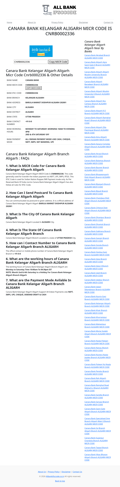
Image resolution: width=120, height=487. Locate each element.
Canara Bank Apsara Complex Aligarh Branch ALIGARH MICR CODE (98, 147)
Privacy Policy (57, 22)
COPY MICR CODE (33, 88)
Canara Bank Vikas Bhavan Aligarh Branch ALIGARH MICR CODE (98, 457)
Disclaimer (83, 22)
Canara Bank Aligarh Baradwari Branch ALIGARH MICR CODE (96, 84)
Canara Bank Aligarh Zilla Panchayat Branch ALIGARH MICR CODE (96, 130)
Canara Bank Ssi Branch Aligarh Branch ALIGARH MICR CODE (98, 431)
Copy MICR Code (58, 61)
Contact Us (108, 22)
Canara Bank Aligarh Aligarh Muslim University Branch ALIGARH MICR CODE (97, 75)
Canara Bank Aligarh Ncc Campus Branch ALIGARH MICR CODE (96, 104)
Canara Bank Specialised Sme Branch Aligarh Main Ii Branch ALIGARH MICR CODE (97, 421)
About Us (32, 22)
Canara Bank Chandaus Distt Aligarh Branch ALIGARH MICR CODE (98, 201)
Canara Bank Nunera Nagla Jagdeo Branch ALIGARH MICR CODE (98, 357)
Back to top (60, 481)
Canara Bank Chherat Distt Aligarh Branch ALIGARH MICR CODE (98, 210)
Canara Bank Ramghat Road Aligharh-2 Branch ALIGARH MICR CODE (97, 388)
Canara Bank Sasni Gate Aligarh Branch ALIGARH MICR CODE (98, 412)
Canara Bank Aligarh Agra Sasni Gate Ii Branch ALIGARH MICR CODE (97, 65)
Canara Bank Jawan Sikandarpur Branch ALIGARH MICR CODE (97, 289)
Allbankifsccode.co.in (55, 476)
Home (9, 22)
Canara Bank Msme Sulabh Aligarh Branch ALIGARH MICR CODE (98, 334)
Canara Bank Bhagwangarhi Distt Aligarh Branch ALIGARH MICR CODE (97, 177)
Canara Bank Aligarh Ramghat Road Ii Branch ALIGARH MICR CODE (98, 120)
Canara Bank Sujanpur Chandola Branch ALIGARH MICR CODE (96, 441)
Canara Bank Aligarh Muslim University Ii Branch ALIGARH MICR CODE (97, 94)
